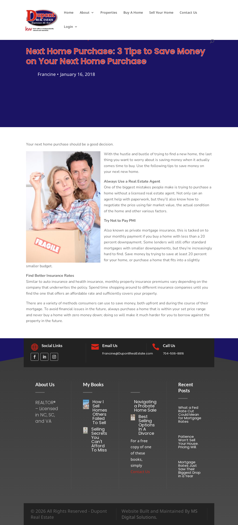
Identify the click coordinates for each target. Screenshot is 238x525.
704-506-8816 (173, 353)
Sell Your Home (161, 13)
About (84, 13)
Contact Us (188, 13)
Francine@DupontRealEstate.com (127, 353)
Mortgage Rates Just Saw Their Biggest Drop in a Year (189, 469)
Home (68, 13)
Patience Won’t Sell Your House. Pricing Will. (188, 441)
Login (68, 27)
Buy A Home (133, 13)
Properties (108, 13)
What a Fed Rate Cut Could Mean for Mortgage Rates (189, 414)
